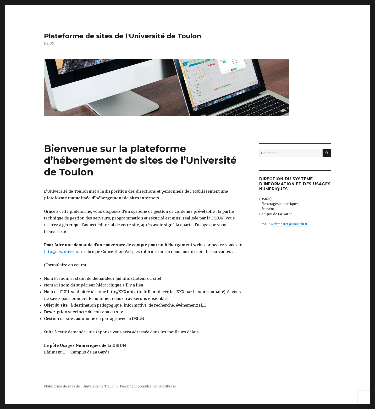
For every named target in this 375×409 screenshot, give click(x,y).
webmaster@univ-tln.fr (289, 224)
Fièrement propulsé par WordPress (148, 386)
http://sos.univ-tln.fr (63, 251)
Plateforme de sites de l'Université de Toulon (122, 36)
